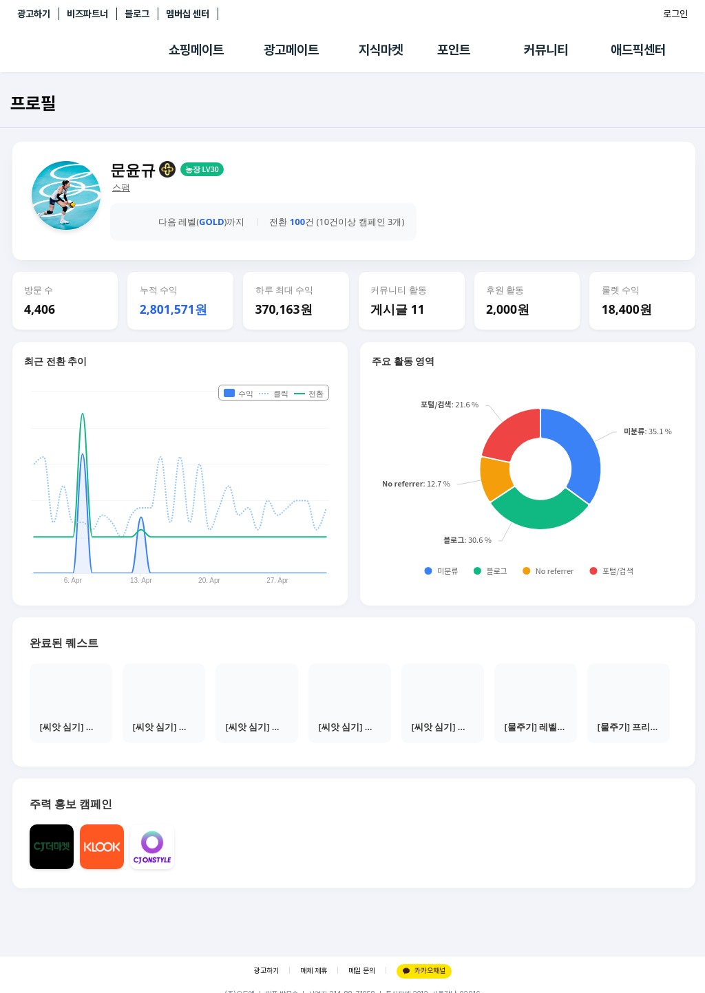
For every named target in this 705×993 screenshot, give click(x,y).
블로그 (137, 13)
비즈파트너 (87, 13)
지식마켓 (381, 50)
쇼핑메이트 (196, 50)
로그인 (675, 14)
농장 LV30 (202, 169)
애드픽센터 (638, 50)
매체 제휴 (313, 970)
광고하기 (33, 13)
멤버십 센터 (187, 13)
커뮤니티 (546, 50)
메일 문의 (361, 970)
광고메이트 (291, 50)
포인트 (453, 50)
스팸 (121, 187)
